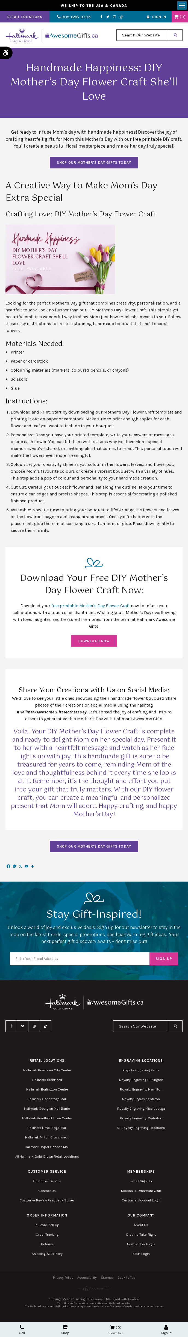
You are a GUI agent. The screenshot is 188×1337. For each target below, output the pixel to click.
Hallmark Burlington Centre (47, 1090)
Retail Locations (24, 17)
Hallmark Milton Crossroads (47, 1138)
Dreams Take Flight (141, 1235)
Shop (65, 1330)
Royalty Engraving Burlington (141, 1080)
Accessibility (87, 1278)
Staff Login (141, 1254)
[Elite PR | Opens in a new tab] (94, 1289)
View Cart (115, 1333)
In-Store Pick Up (47, 1225)
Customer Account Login (141, 1201)
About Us (141, 1225)
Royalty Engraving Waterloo (141, 1119)
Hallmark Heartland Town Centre (47, 1119)
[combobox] (142, 35)
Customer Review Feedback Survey (47, 1201)
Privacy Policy (63, 1278)
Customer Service (47, 1182)
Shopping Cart (176, 17)
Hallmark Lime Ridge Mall (47, 1128)
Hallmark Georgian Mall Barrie (47, 1109)
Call (22, 1330)
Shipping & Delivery (47, 1254)
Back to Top (126, 1278)
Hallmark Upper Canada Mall (47, 1147)
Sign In (159, 17)
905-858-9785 (73, 17)
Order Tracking (47, 1235)
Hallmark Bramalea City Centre (47, 1071)
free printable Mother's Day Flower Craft (90, 606)
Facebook (99, 17)
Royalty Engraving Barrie (141, 1071)
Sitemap (107, 1278)
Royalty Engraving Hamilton (141, 1090)
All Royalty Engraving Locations (141, 1128)
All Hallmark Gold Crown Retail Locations (47, 1157)
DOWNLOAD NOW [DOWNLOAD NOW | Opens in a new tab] (94, 641)
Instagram (112, 17)
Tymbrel (134, 1300)
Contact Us (47, 1191)
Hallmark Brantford (47, 1080)
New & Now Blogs (141, 1245)
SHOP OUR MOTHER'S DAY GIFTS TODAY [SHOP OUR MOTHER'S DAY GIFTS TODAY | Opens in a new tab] (94, 163)
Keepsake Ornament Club (141, 1191)
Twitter (105, 17)
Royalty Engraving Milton (141, 1099)
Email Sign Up (141, 1182)
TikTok (120, 17)
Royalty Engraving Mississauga (141, 1109)
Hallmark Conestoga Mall (47, 1099)
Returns (47, 1245)
